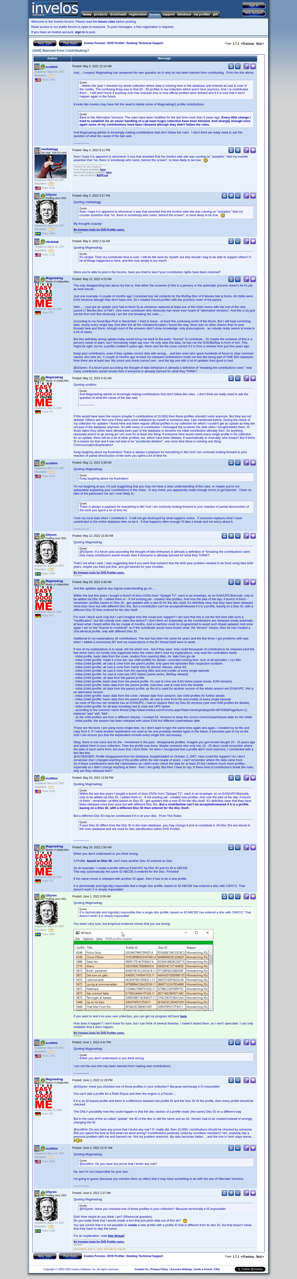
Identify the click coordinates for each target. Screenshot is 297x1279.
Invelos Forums (94, 43)
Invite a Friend (203, 1269)
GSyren (51, 194)
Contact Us (141, 1269)
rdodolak (52, 242)
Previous (247, 43)
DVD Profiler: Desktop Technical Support (135, 43)
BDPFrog (102, 175)
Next (260, 43)
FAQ (217, 1269)
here (103, 169)
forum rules (106, 21)
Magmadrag (54, 278)
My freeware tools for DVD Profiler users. (99, 229)
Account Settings (181, 1269)
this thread (116, 1236)
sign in (80, 32)
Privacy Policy (159, 1269)
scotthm (52, 67)
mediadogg (49, 149)
